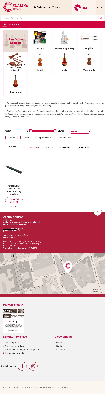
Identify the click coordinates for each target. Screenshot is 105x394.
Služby (59, 346)
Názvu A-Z (34, 147)
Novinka (26, 137)
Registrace (41, 7)
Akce (12, 137)
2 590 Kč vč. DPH (14, 200)
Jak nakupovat (12, 342)
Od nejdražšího (84, 147)
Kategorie (14, 24)
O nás (59, 342)
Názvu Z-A (49, 147)
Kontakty (60, 349)
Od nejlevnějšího (65, 147)
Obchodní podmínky (14, 346)
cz (98, 7)
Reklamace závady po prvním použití (22, 349)
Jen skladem (65, 137)
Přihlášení (56, 7)
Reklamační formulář (14, 353)
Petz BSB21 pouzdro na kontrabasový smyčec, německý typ (14, 191)
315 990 (61, 131)
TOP (22, 147)
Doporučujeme (44, 137)
